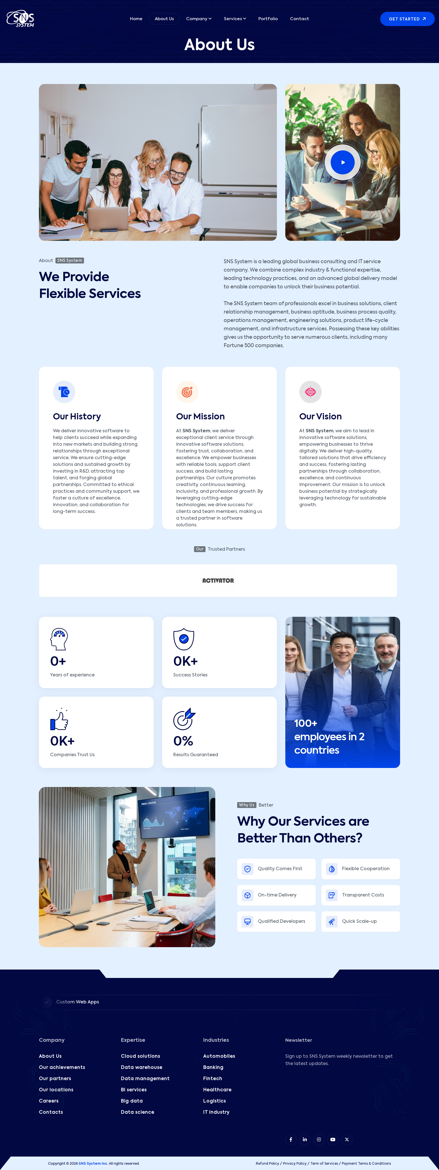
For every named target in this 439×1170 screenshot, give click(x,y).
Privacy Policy (295, 1164)
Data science (137, 1112)
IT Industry (216, 1112)
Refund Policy (267, 1164)
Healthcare (217, 1090)
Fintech (212, 1079)
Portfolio (268, 19)
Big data (132, 1101)
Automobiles (219, 1056)
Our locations (56, 1090)
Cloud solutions (140, 1056)
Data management (145, 1079)
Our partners (55, 1079)
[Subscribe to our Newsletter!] (342, 1100)
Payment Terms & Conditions (366, 1164)
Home (136, 19)
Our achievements (62, 1068)
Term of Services (324, 1164)
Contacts (51, 1112)
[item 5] (346, 1139)
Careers (49, 1101)
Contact (299, 19)
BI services (134, 1090)
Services (233, 19)
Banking (213, 1068)
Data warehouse (141, 1068)
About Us (164, 19)
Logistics (214, 1101)
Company (196, 19)
